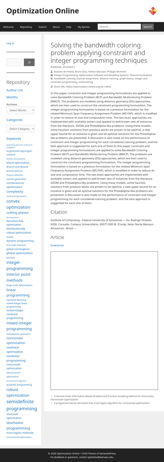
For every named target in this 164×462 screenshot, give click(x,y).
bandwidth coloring (64, 78)
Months (12, 97)
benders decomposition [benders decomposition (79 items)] (16, 159)
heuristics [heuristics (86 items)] (10, 257)
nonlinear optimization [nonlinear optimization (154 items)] (14, 349)
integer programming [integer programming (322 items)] (19, 265)
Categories (14, 120)
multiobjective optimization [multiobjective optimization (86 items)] (18, 334)
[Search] (29, 62)
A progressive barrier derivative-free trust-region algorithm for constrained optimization (102, 403)
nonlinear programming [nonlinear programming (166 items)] (16, 358)
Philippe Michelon (116, 71)
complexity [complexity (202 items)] (14, 191)
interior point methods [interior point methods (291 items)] (18, 277)
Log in (10, 43)
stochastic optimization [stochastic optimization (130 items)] (14, 416)
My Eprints (84, 26)
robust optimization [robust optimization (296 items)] (17, 392)
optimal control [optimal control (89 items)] (13, 372)
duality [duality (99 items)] (9, 236)
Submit (42, 26)
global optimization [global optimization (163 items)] (19, 253)
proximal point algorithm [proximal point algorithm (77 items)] (16, 381)
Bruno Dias (81, 71)
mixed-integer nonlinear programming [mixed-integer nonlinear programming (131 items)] (14, 314)
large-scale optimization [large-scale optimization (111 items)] (19, 285)
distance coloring (109, 78)
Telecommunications (141, 75)
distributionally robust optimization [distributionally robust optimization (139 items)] (18, 230)
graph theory (126, 78)
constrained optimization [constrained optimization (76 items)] (16, 196)
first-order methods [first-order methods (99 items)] (16, 245)
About (56, 26)
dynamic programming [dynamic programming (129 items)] (20, 240)
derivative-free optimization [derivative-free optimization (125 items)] (14, 222)
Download (57, 245)
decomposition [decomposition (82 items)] (12, 217)
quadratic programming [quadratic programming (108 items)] (19, 384)
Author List (14, 90)
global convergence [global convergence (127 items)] (18, 249)
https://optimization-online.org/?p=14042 (88, 86)
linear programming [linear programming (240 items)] (18, 292)
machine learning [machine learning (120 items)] (16, 299)
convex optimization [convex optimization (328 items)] (18, 204)
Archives (11, 104)
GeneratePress (107, 453)
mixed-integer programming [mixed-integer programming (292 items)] (19, 325)
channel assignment (87, 78)
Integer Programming (66, 75)
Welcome (8, 26)
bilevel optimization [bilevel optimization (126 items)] (17, 162)
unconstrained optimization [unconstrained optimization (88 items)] (18, 437)
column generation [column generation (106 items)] (16, 179)
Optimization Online (42, 10)
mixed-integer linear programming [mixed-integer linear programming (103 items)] (16, 305)
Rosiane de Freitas (64, 71)
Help (68, 26)
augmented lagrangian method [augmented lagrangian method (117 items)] (19, 152)
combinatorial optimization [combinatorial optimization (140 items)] (15, 185)
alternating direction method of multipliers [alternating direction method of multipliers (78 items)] (19, 146)
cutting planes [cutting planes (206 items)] (17, 212)
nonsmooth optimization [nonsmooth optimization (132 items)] (14, 366)
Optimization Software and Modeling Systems (104, 75)
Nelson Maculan (97, 71)
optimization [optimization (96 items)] (12, 376)
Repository (26, 26)
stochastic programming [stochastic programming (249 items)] (18, 425)
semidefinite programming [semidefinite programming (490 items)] (21, 405)
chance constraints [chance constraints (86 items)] (14, 175)
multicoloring (85, 81)
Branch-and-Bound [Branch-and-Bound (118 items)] (17, 166)
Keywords (13, 138)
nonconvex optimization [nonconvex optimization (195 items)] (15, 340)
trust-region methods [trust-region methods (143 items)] (20, 433)
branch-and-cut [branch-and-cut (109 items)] (14, 170)
